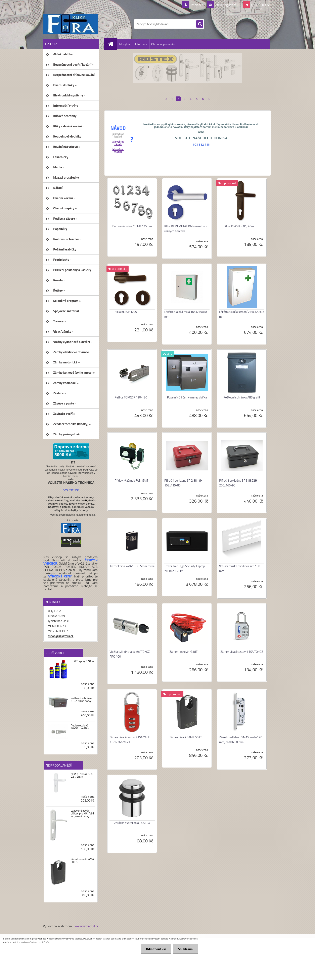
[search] (199, 24)
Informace (141, 44)
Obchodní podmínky (163, 44)
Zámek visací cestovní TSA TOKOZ (242, 651)
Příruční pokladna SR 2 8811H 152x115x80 (183, 483)
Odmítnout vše (156, 949)
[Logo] (70, 24)
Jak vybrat (125, 44)
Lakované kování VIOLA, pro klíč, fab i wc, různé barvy (82, 813)
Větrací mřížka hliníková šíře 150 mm (239, 568)
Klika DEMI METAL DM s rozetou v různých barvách (185, 228)
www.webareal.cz (86, 926)
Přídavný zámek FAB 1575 (131, 480)
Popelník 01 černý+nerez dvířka (187, 397)
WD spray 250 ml (84, 661)
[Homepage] (112, 44)
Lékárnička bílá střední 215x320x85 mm (241, 314)
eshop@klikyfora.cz (61, 636)
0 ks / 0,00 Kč (260, 4)
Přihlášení (197, 4)
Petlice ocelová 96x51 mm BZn (80, 727)
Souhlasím (185, 949)
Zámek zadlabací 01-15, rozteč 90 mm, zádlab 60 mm (240, 739)
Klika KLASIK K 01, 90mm (240, 226)
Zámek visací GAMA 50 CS (82, 860)
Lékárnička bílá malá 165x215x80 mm (185, 314)
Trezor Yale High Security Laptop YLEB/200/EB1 (184, 568)
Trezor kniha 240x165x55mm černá (132, 566)
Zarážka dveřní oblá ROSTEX (132, 822)
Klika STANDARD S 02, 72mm (82, 775)
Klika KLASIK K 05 (126, 311)
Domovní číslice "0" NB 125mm (132, 226)
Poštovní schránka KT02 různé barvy (81, 699)
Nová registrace (226, 4)
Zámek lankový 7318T (183, 651)
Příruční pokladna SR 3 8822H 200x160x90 (238, 483)
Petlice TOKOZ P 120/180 (131, 397)
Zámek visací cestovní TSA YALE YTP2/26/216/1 (129, 739)
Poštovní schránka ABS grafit (241, 397)
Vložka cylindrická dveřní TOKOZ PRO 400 (129, 654)
